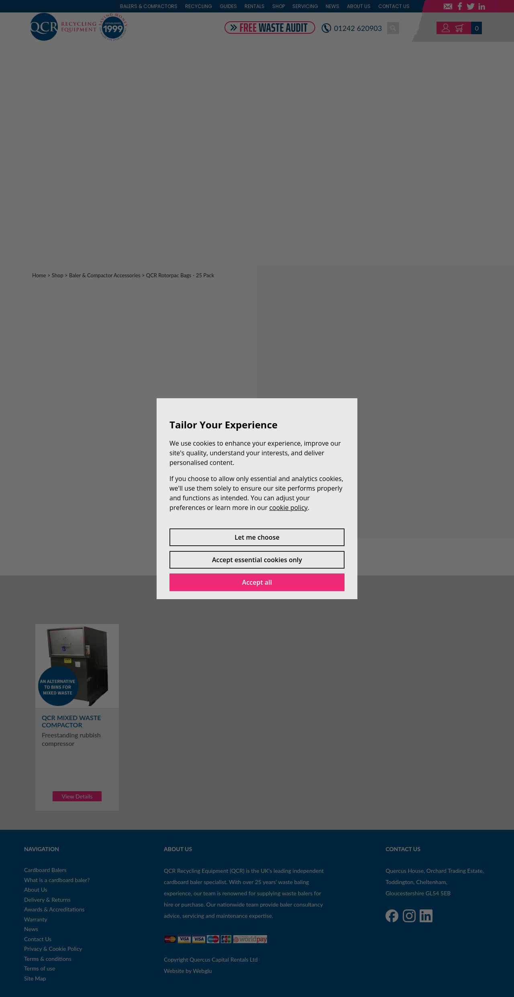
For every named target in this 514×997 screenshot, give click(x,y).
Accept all (257, 582)
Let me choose (257, 537)
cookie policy (288, 507)
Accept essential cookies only (257, 559)
